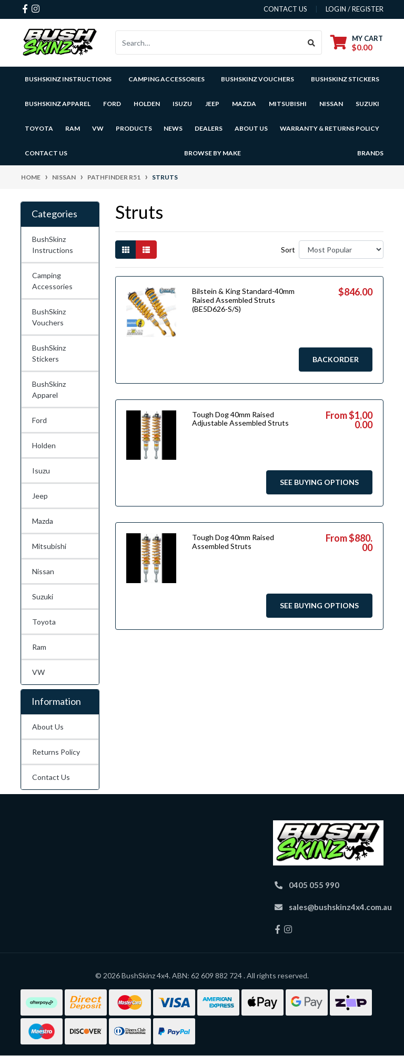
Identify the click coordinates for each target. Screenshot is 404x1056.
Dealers (209, 128)
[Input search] (208, 42)
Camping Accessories (166, 79)
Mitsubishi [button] (288, 104)
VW (38, 672)
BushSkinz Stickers (345, 79)
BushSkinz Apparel (57, 104)
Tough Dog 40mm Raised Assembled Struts (233, 542)
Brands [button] (370, 153)
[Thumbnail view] (125, 249)
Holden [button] (147, 104)
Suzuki (42, 596)
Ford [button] (112, 104)
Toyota (44, 621)
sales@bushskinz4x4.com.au (340, 907)
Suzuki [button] (367, 104)
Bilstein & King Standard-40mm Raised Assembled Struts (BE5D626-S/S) (243, 300)
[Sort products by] (341, 249)
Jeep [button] (212, 104)
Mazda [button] (244, 104)
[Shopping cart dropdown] (356, 42)
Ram (39, 646)
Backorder (335, 359)
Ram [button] (72, 128)
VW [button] (98, 128)
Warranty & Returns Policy (329, 128)
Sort (288, 249)
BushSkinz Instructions (68, 79)
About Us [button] (251, 128)
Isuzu (41, 470)
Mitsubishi (49, 546)
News (173, 128)
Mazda (42, 520)
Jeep (40, 495)
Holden (44, 445)
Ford (39, 420)
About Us (48, 726)
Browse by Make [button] (212, 153)
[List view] (146, 249)
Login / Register (354, 9)
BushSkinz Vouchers (257, 79)
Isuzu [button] (182, 104)
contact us (285, 9)
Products (134, 128)
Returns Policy (56, 751)
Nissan (43, 571)
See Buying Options (319, 482)
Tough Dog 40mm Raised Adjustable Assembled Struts (240, 419)
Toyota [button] (39, 128)
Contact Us (46, 153)
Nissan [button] (331, 104)
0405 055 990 (314, 885)
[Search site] (311, 42)
